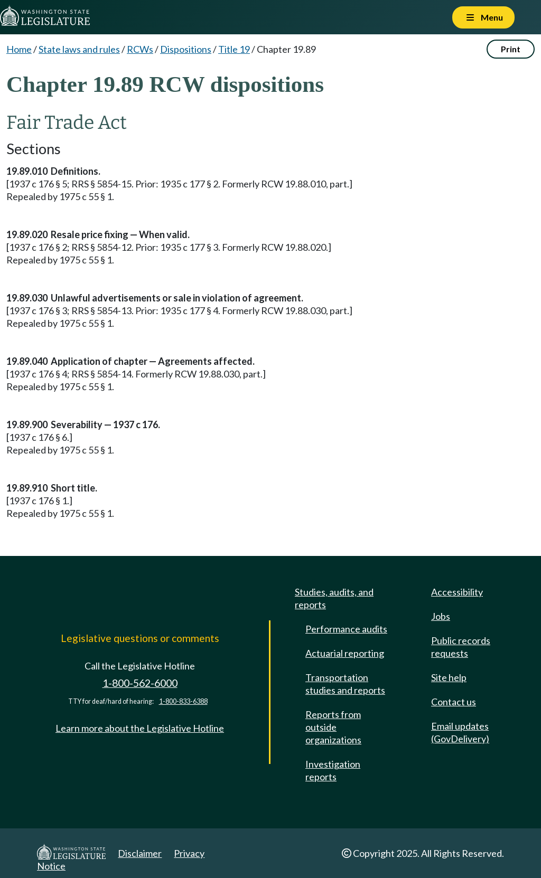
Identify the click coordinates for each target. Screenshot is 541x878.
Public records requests (460, 647)
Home (19, 49)
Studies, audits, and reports (334, 598)
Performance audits (346, 629)
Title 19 (234, 49)
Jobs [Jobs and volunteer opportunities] (440, 616)
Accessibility (457, 592)
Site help (449, 677)
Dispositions (185, 49)
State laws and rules (79, 49)
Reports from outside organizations (333, 727)
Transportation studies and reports (345, 684)
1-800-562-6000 (140, 683)
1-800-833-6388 (183, 701)
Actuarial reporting (344, 653)
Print (510, 49)
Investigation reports (332, 770)
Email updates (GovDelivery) (460, 732)
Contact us (453, 701)
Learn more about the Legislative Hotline (139, 728)
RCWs (140, 49)
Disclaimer (140, 853)
